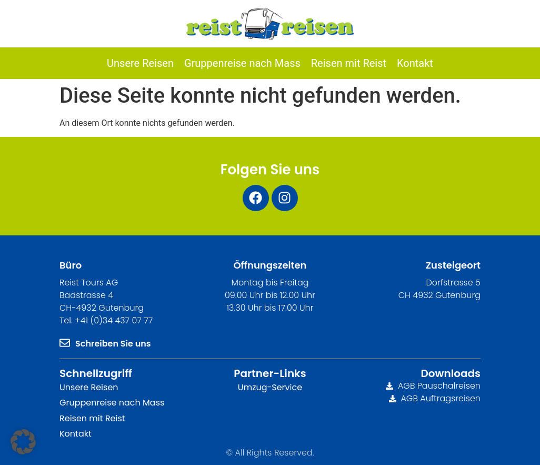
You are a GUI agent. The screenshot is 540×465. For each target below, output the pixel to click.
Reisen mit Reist (92, 418)
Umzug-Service (270, 387)
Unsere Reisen (88, 387)
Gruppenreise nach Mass (111, 403)
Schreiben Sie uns (113, 344)
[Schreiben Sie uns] (64, 343)
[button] (23, 442)
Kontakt (75, 434)
